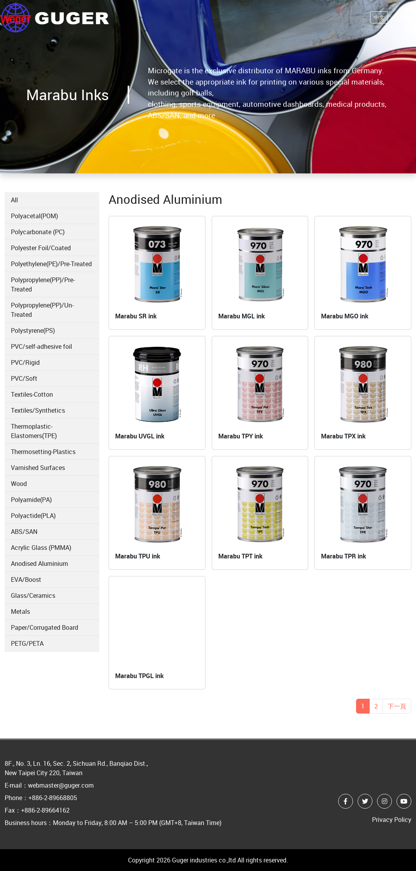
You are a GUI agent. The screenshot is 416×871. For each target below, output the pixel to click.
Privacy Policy (391, 819)
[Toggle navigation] (405, 20)
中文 (379, 20)
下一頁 (397, 706)
